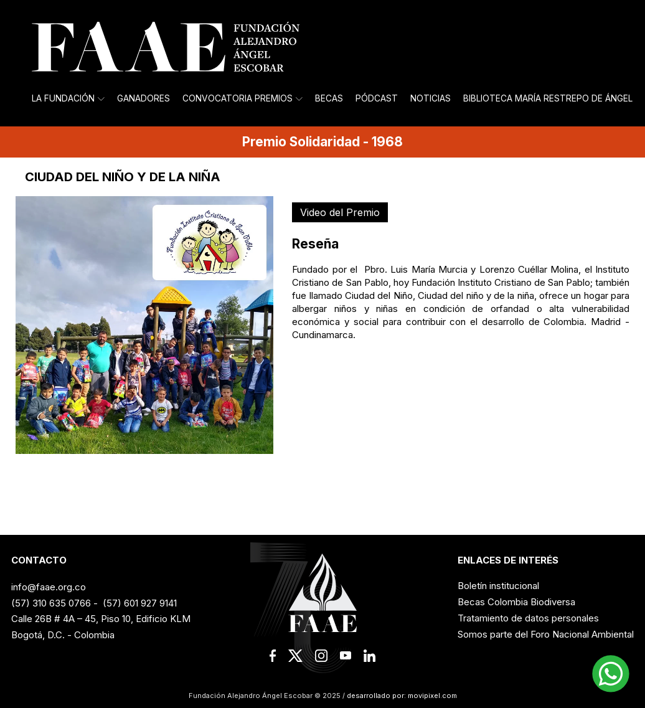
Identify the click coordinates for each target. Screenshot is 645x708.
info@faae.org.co (48, 587)
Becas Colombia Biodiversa (516, 602)
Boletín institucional (498, 586)
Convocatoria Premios (242, 98)
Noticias (430, 98)
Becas (329, 98)
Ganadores (143, 98)
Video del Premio (340, 212)
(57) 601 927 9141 (140, 603)
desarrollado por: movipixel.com (401, 695)
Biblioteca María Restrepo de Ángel (548, 98)
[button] (610, 673)
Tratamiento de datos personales (528, 618)
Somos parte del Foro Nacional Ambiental (546, 634)
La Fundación (68, 98)
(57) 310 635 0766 (51, 603)
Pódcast (376, 98)
